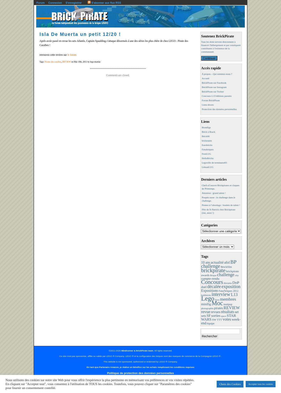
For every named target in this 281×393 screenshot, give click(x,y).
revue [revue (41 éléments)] (205, 311)
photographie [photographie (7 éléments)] (207, 308)
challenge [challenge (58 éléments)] (225, 274)
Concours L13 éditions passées (217, 96)
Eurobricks (207, 145)
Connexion (55, 2)
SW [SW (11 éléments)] (214, 319)
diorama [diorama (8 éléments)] (228, 283)
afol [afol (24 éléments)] (227, 262)
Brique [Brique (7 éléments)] (213, 275)
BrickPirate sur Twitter (213, 91)
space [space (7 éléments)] (223, 316)
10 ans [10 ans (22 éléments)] (205, 262)
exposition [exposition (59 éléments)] (231, 286)
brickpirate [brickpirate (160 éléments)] (213, 270)
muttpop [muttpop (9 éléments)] (227, 304)
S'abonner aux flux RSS (104, 2)
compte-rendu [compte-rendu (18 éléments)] (210, 278)
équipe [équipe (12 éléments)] (210, 323)
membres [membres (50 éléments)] (228, 299)
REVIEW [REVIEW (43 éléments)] (231, 307)
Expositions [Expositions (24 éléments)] (209, 290)
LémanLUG (207, 167)
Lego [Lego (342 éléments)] (207, 298)
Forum (40, 2)
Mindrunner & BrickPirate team (137, 350)
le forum (71, 54)
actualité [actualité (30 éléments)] (217, 262)
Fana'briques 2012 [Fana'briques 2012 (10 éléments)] (228, 290)
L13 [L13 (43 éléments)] (234, 294)
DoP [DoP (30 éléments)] (235, 283)
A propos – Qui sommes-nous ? (217, 74)
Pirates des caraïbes (53, 62)
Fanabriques (208, 149)
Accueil (205, 78)
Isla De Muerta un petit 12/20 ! (80, 34)
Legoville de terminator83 (214, 162)
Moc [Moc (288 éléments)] (217, 303)
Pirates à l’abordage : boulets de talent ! (221, 205)
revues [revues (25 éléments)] (215, 312)
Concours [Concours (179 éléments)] (212, 282)
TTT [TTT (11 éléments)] (219, 319)
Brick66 (205, 136)
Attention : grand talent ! (214, 193)
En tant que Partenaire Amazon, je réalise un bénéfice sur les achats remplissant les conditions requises (140, 367)
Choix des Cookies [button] (230, 384)
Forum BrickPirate (211, 100)
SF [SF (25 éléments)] (209, 316)
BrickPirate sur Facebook (214, 82)
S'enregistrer (74, 2)
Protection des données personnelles (219, 109)
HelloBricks (207, 158)
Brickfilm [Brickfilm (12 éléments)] (226, 266)
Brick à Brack (208, 131)
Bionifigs (206, 127)
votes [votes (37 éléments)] (227, 319)
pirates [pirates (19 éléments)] (218, 308)
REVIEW (66, 62)
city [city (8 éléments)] (237, 275)
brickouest (207, 140)
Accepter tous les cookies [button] (260, 384)
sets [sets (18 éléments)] (203, 316)
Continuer (209, 58)
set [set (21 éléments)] (237, 312)
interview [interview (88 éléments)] (221, 294)
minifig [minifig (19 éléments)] (206, 304)
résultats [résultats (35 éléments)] (227, 312)
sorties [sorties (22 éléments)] (215, 316)
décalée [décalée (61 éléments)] (214, 286)
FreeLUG (206, 153)
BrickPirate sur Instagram (214, 87)
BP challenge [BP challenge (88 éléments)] (218, 264)
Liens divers (208, 104)
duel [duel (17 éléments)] (204, 287)
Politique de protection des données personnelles (140, 373)
